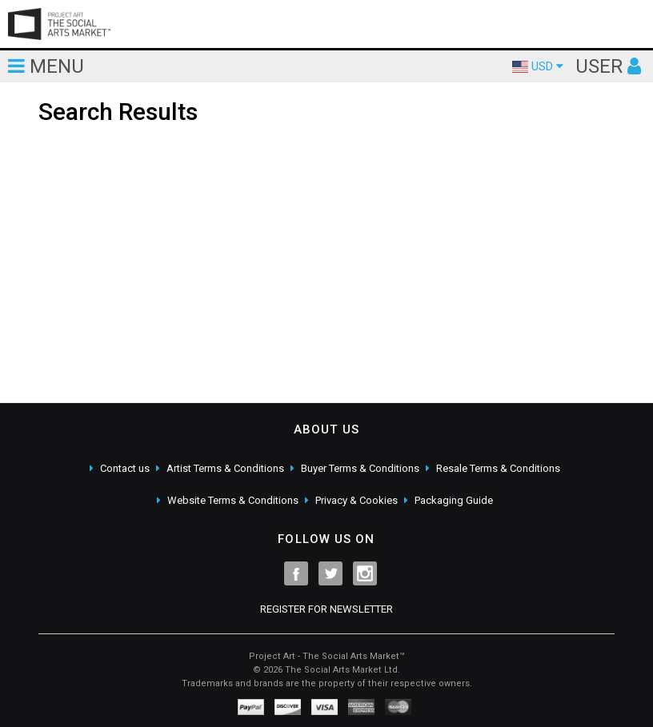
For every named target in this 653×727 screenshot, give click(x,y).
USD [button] (537, 66)
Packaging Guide (454, 500)
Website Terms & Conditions (232, 500)
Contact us (125, 468)
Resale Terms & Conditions (498, 468)
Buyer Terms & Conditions (360, 468)
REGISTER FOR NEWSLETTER (326, 609)
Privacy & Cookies (356, 500)
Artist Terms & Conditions (225, 468)
